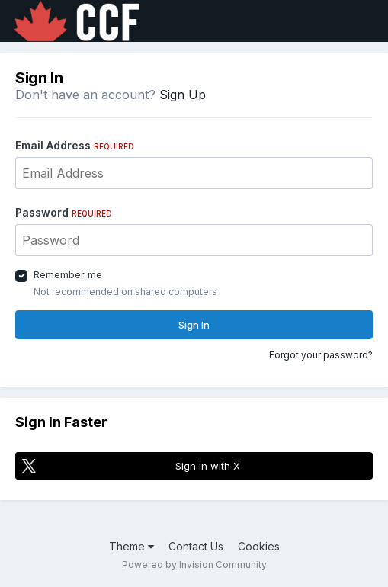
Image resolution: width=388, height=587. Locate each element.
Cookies (259, 546)
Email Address (74, 145)
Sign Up (182, 94)
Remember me (68, 274)
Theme (131, 546)
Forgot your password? (321, 355)
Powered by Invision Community (194, 564)
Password (63, 212)
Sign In (194, 325)
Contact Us (195, 546)
